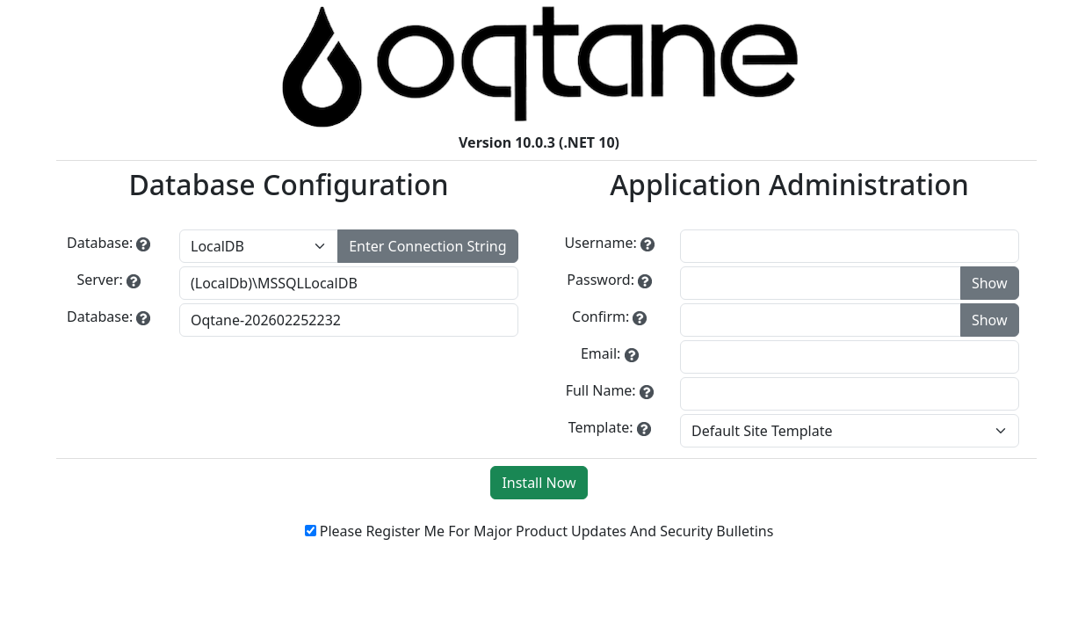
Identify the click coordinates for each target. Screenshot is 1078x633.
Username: (601, 242)
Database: (100, 242)
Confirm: (600, 316)
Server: (99, 279)
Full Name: (601, 390)
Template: (600, 427)
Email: (600, 353)
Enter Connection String (427, 246)
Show (990, 283)
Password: (600, 279)
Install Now (538, 482)
